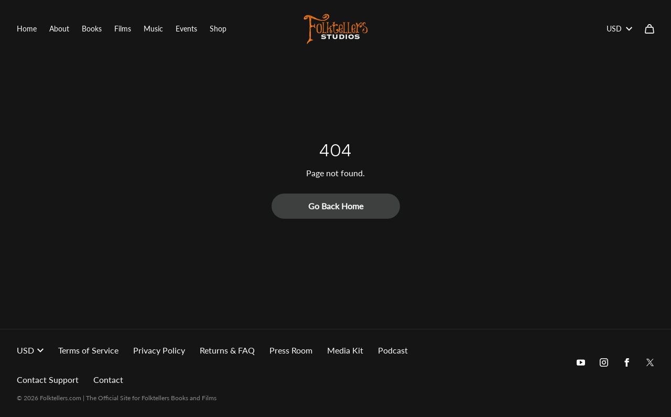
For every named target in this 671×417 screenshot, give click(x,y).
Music (153, 28)
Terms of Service (88, 350)
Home (27, 28)
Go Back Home (335, 206)
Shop (218, 28)
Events (186, 28)
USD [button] (30, 350)
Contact (108, 379)
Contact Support (48, 379)
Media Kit (345, 350)
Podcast (393, 350)
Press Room (290, 350)
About (59, 28)
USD (619, 28)
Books (92, 28)
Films (122, 28)
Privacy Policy (159, 350)
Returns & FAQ (227, 350)
